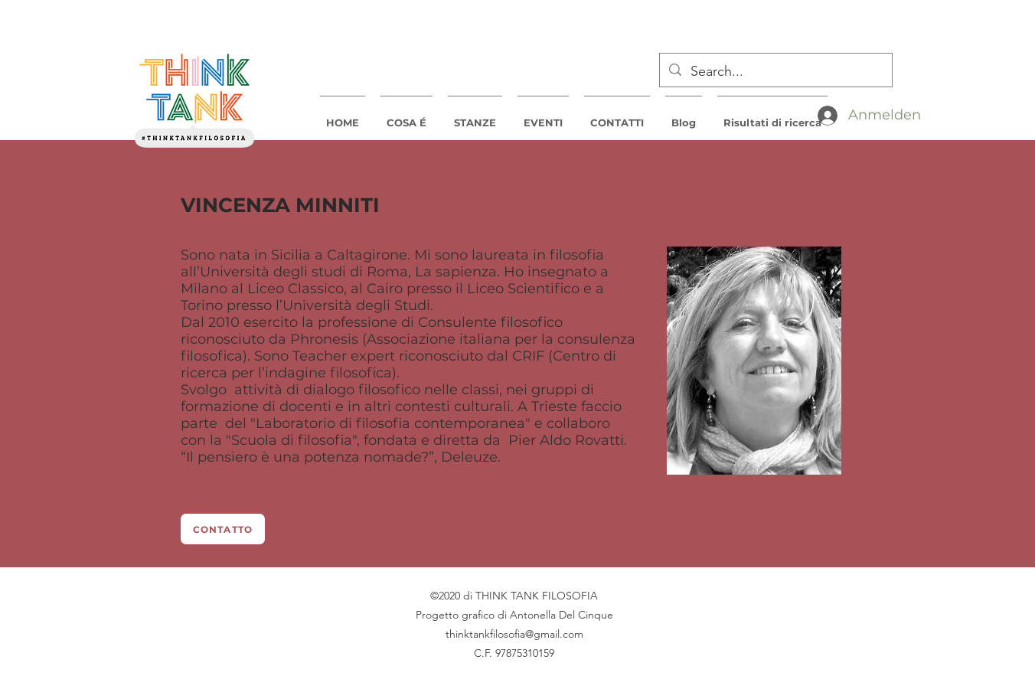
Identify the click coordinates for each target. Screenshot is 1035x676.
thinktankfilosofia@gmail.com (514, 634)
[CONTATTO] (223, 529)
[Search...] (775, 72)
